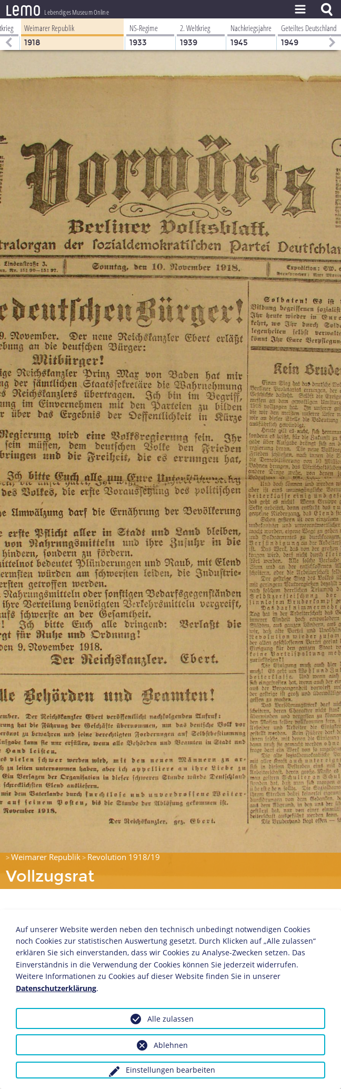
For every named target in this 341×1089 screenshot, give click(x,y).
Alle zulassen (170, 1019)
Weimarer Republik (46, 857)
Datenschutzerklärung (56, 988)
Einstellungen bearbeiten (170, 1070)
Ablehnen (171, 1045)
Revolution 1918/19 (123, 857)
